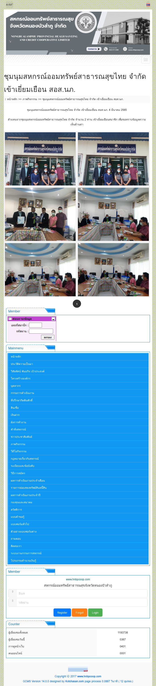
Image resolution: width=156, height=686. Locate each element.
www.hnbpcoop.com (89, 676)
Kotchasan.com (74, 681)
